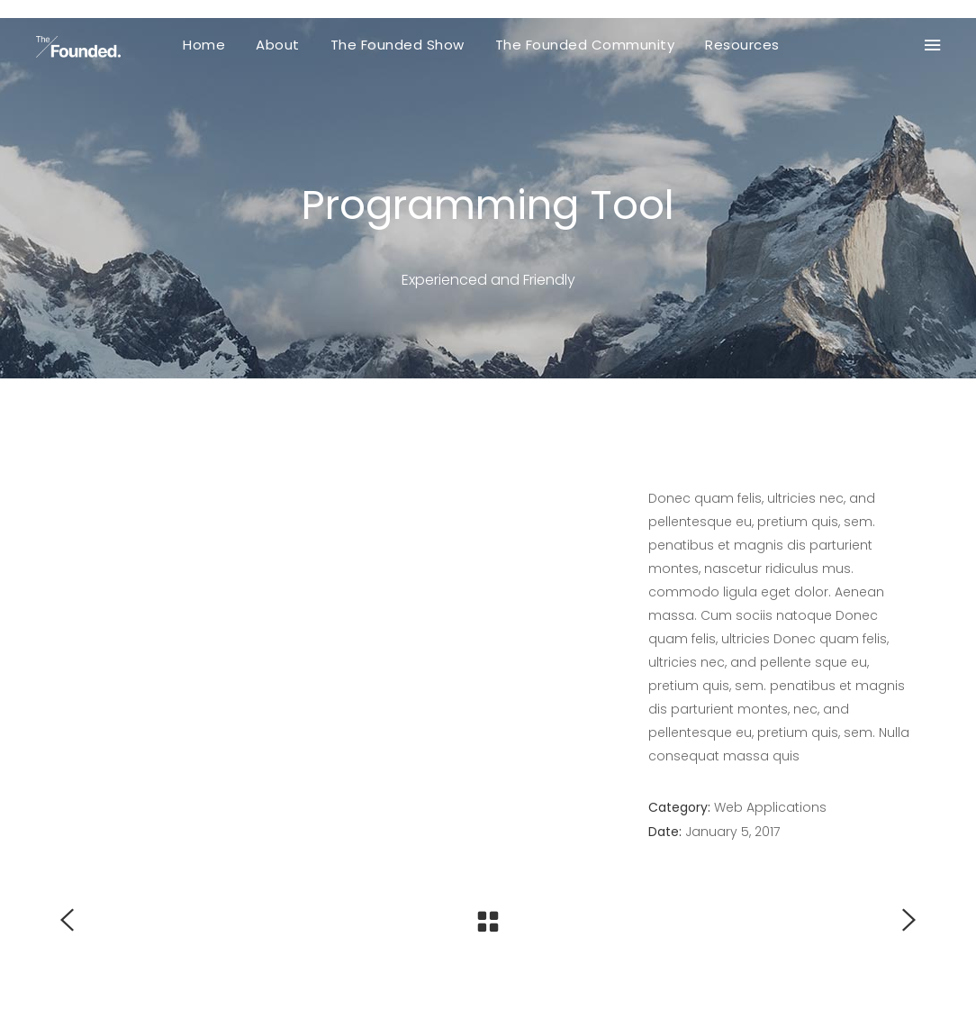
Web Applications (770, 807)
